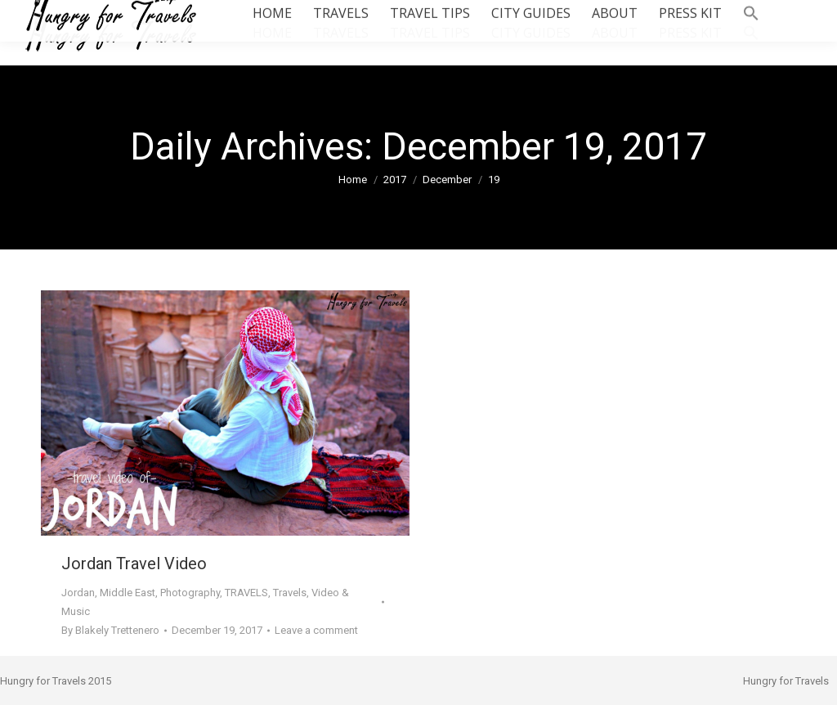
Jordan (78, 592)
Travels (290, 592)
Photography (190, 592)
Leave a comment (316, 630)
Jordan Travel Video (134, 563)
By (110, 630)
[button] (751, 32)
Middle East (127, 592)
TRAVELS (246, 592)
